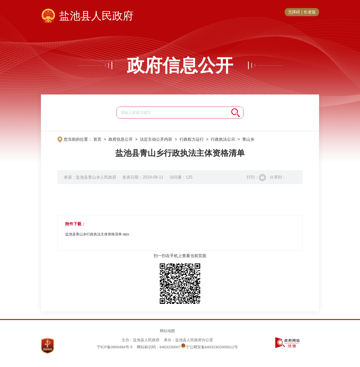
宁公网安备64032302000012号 (209, 347)
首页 (97, 139)
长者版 (310, 12)
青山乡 (248, 139)
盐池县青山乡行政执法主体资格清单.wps (97, 234)
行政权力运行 (191, 139)
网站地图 (167, 331)
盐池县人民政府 (96, 16)
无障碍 (294, 12)
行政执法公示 (223, 139)
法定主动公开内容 (156, 139)
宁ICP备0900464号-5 (115, 347)
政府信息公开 (180, 65)
